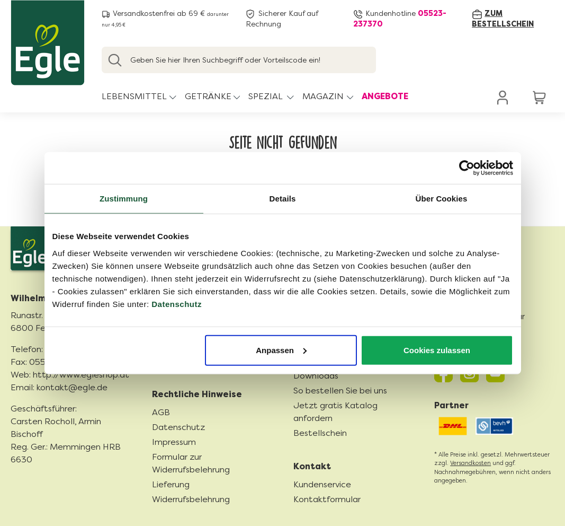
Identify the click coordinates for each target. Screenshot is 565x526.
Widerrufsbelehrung (191, 499)
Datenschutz (176, 303)
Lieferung (171, 484)
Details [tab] (283, 198)
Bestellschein (320, 433)
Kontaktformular (327, 499)
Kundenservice (322, 484)
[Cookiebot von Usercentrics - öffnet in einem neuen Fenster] (466, 168)
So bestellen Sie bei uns (340, 390)
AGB (161, 412)
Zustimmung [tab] (124, 198)
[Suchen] (115, 60)
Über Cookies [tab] (442, 198)
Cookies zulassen (436, 349)
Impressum (174, 442)
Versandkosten (470, 463)
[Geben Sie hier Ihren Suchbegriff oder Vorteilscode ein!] (239, 60)
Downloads (315, 376)
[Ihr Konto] (503, 97)
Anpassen (281, 349)
